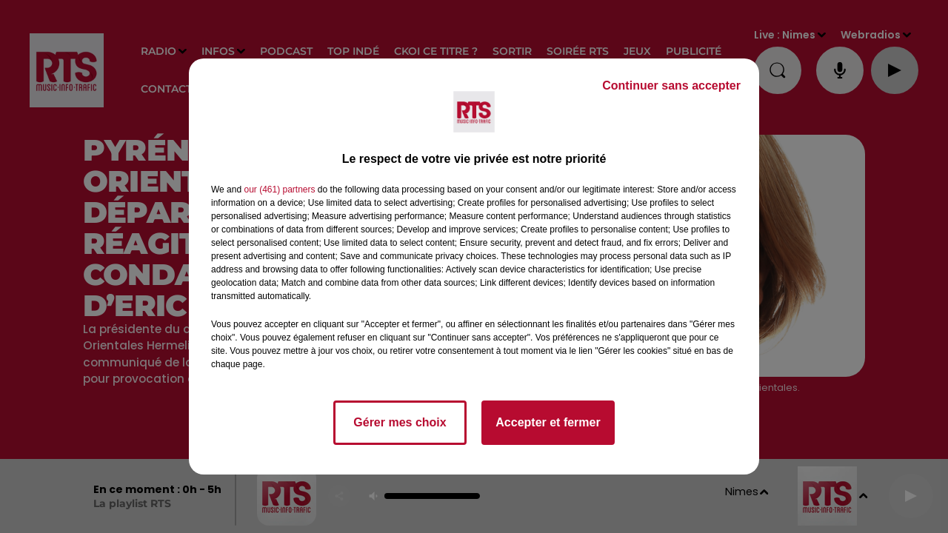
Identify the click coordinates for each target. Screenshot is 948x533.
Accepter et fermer (547, 422)
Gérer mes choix (399, 422)
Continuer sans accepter (671, 85)
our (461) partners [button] (279, 189)
